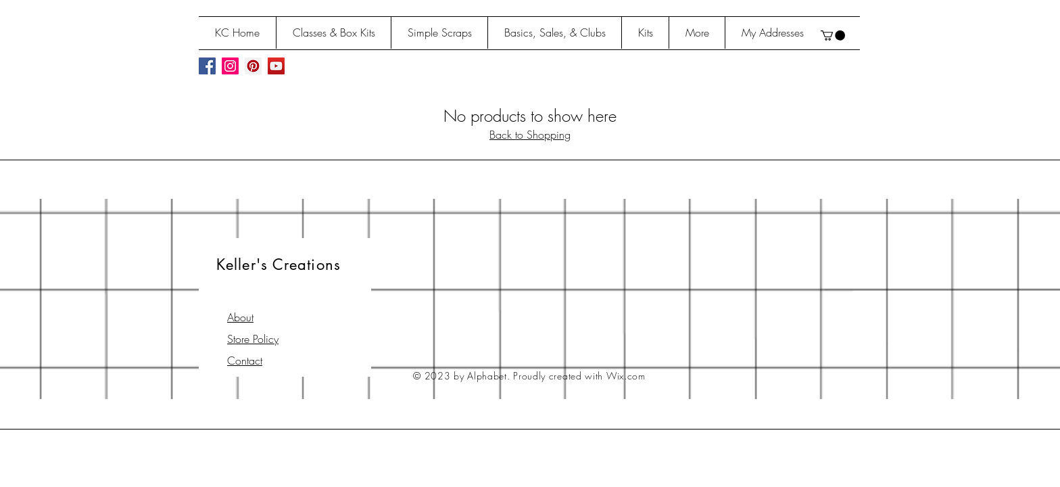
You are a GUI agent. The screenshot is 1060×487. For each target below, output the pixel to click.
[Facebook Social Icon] (207, 65)
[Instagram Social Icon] (230, 65)
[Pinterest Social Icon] (253, 65)
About (240, 317)
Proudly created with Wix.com (579, 375)
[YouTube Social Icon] (276, 65)
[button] (833, 35)
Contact (244, 360)
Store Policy (253, 338)
